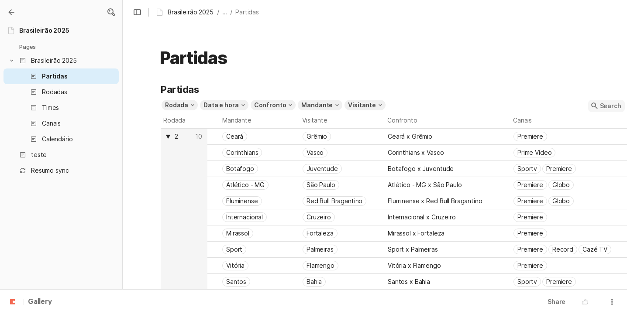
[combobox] (184, 136)
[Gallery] (11, 12)
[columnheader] (184, 209)
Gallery (40, 302)
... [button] (224, 12)
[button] (111, 12)
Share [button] (556, 301)
